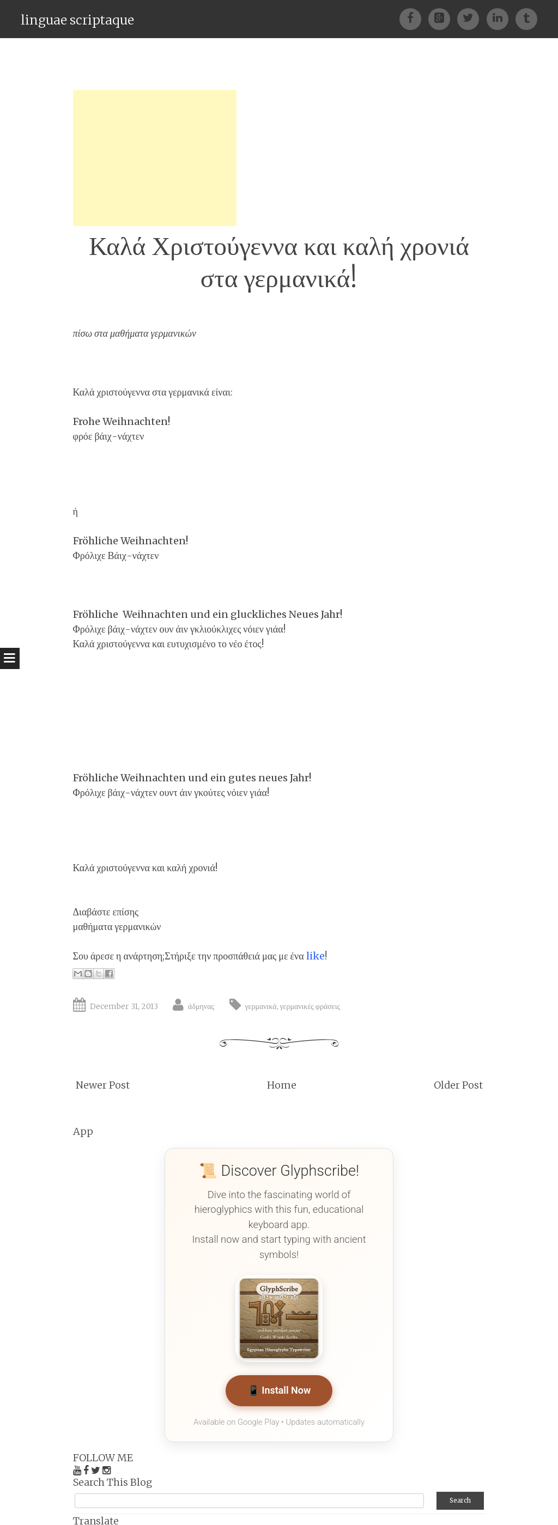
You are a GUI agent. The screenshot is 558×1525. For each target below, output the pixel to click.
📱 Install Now (279, 1391)
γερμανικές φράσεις (310, 1006)
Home (281, 1085)
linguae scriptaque (77, 20)
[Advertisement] (154, 158)
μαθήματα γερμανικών (153, 333)
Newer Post (103, 1085)
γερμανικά (261, 1006)
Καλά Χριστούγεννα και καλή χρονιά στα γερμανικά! (279, 262)
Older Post (458, 1085)
